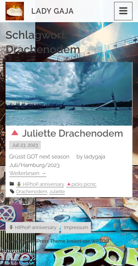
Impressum (76, 227)
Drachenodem (31, 191)
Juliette (57, 191)
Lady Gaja (52, 11)
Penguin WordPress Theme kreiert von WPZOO (57, 241)
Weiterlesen (27, 173)
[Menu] (123, 11)
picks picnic (81, 184)
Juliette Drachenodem (66, 133)
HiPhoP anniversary (40, 184)
